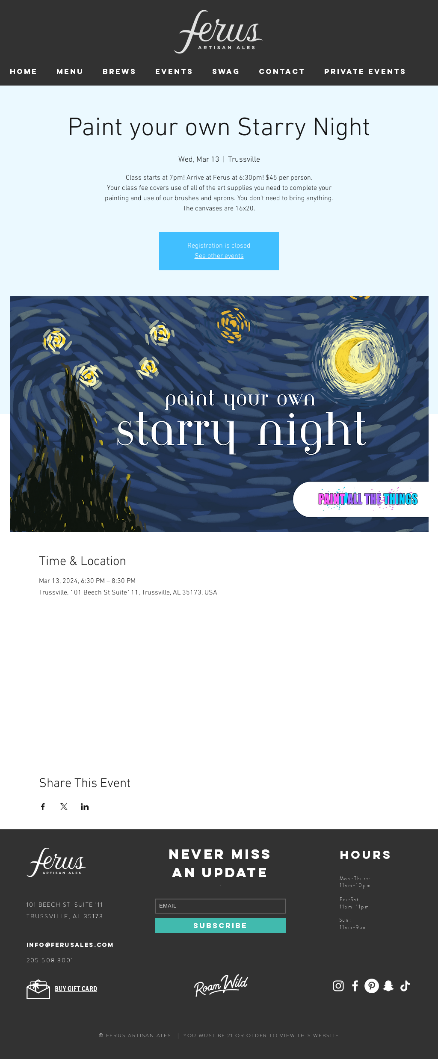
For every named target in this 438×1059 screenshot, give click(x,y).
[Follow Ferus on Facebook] (355, 986)
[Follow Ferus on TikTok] (405, 986)
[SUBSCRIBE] (220, 925)
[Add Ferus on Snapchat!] (338, 986)
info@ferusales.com (70, 945)
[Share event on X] (64, 806)
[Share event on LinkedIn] (85, 806)
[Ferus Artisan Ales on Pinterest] (371, 986)
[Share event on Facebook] (43, 806)
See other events (219, 256)
